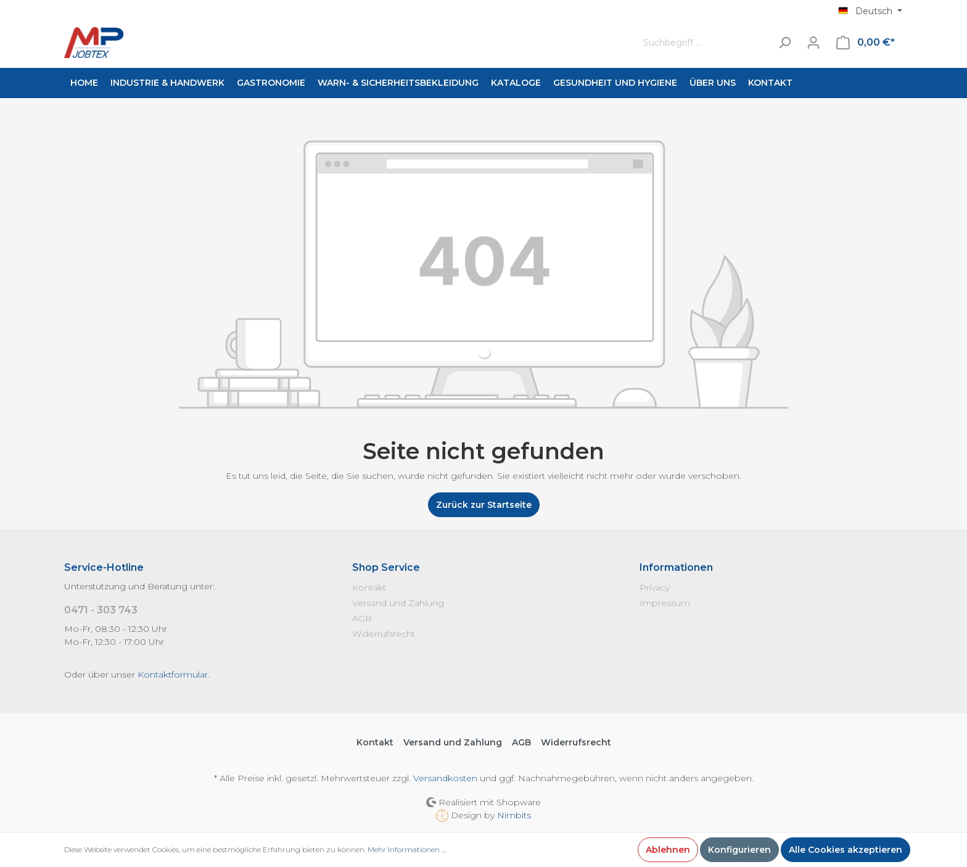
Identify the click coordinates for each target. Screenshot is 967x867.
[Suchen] (784, 43)
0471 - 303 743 (101, 610)
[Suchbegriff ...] (704, 43)
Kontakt (369, 587)
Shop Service (386, 567)
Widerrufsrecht (383, 633)
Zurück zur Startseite (484, 504)
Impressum (665, 602)
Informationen (676, 567)
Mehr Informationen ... (406, 849)
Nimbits (514, 815)
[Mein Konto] (813, 42)
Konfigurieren (739, 849)
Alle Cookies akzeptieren (845, 849)
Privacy (655, 587)
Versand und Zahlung (398, 602)
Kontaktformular (173, 674)
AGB (362, 618)
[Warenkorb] (865, 42)
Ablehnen (668, 849)
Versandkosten (445, 778)
